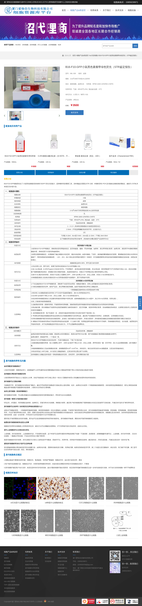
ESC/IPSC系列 (9, 571)
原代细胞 (7, 561)
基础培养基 (29, 558)
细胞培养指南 (62, 561)
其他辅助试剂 (30, 578)
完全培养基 (29, 561)
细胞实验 (132, 10)
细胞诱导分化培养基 (32, 571)
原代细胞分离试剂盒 (32, 575)
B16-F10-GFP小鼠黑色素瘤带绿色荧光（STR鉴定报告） (118, 55)
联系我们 (48, 558)
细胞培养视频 (62, 558)
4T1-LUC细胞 (42, 45)
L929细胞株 (52, 45)
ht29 (59, 45)
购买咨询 (74, 112)
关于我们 (107, 10)
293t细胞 (25, 45)
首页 (64, 10)
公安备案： (41, 601)
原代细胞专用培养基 (32, 568)
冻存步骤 (82, 172)
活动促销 (48, 561)
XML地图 (50, 601)
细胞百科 (61, 571)
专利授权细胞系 (9, 588)
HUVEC (18, 45)
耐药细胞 (7, 568)
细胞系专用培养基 (31, 565)
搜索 (135, 46)
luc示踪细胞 (93, 55)
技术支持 (119, 10)
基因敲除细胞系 (9, 578)
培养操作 (51, 172)
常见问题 (61, 565)
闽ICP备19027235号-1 (28, 601)
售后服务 (113, 172)
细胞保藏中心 (62, 568)
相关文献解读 (62, 575)
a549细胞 (33, 45)
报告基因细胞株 (9, 591)
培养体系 (94, 10)
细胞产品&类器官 (78, 10)
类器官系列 (8, 575)
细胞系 (6, 558)
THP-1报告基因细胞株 (11, 585)
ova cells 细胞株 (9, 581)
